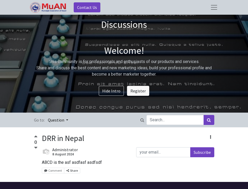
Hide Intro (111, 90)
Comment (53, 170)
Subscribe (202, 152)
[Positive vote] (36, 137)
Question (56, 120)
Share (72, 170)
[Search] (209, 120)
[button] (210, 137)
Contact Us (87, 7)
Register (138, 90)
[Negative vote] (36, 148)
